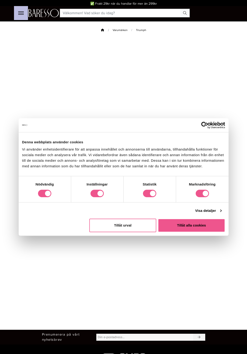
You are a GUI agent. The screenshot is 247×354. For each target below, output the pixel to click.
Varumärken (120, 30)
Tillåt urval (123, 225)
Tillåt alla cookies (191, 225)
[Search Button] (185, 13)
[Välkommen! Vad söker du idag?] (120, 13)
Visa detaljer (205, 211)
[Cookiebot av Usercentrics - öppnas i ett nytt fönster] (204, 125)
